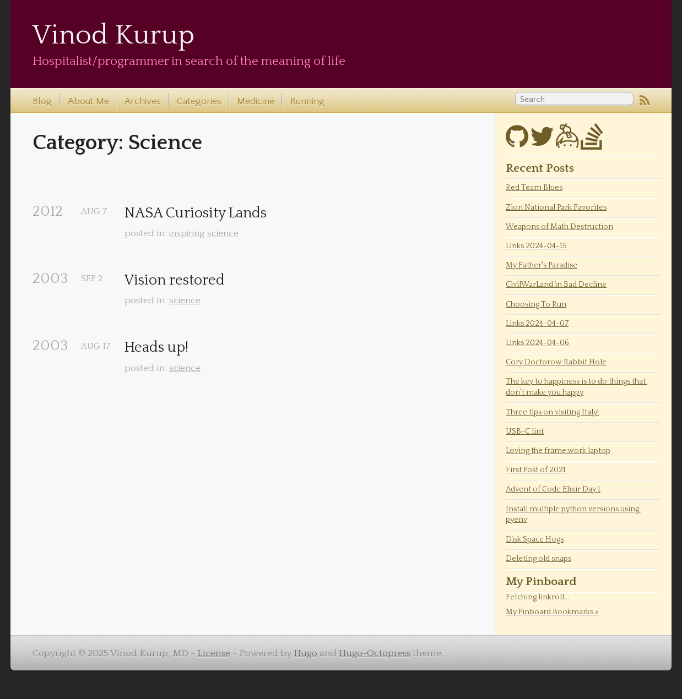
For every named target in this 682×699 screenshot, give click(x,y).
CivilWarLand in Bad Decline (556, 284)
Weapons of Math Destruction (559, 226)
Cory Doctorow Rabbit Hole (556, 362)
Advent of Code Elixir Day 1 (553, 489)
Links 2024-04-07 (537, 323)
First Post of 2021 (536, 470)
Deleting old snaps (538, 558)
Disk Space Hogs (535, 539)
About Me (88, 101)
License (213, 653)
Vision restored (175, 280)
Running (307, 101)
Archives (143, 101)
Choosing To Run (536, 304)
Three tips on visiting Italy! (552, 412)
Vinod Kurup (113, 35)
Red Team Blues (534, 187)
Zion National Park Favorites (556, 207)
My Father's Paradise (541, 265)
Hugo (305, 653)
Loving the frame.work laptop (558, 450)
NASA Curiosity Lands (196, 213)
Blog (42, 101)
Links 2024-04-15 (536, 246)
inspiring (187, 233)
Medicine (255, 101)
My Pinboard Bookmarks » (552, 612)
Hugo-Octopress (374, 653)
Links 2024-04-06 (537, 342)
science (223, 233)
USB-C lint (525, 431)
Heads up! (156, 348)
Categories (199, 101)
